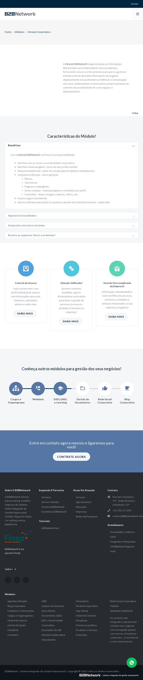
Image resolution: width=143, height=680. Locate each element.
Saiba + (10, 569)
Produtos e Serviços (87, 630)
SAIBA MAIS (25, 313)
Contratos (12, 634)
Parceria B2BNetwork (53, 506)
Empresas (81, 511)
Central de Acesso (17, 620)
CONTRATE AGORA (71, 456)
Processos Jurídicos (86, 625)
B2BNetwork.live (50, 528)
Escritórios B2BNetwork (54, 511)
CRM (44, 601)
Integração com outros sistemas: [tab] (71, 225)
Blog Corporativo (16, 606)
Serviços (46, 497)
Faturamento (49, 639)
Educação (81, 506)
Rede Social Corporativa (123, 601)
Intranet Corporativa (39, 32)
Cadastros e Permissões (20, 610)
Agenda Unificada (17, 601)
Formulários (82, 601)
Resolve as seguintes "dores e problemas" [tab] (71, 235)
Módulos (19, 32)
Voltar (135, 113)
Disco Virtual (48, 610)
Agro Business (83, 502)
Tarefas (114, 606)
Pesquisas (81, 620)
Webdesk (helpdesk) (121, 610)
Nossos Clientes (50, 502)
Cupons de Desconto (53, 606)
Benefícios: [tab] (71, 145)
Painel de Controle (86, 615)
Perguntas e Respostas (123, 541)
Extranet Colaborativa (53, 634)
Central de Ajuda (16, 625)
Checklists (12, 630)
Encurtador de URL (52, 630)
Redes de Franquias (87, 516)
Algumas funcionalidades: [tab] (71, 215)
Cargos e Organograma (20, 615)
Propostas (81, 634)
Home (8, 32)
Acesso (134, 3)
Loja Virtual (82, 610)
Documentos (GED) (52, 615)
